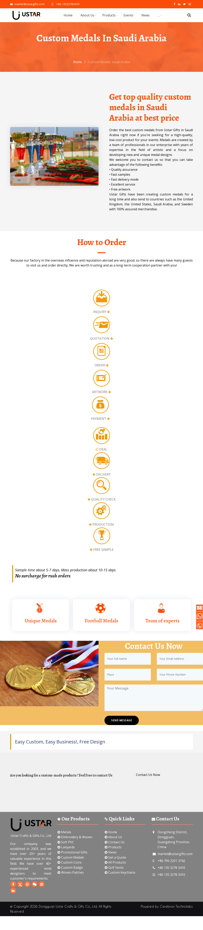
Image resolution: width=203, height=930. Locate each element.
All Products (115, 862)
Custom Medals (70, 857)
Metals (64, 832)
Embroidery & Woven (74, 837)
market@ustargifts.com (27, 4)
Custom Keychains (120, 872)
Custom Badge (70, 867)
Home (68, 15)
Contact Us (114, 842)
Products (109, 15)
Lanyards (66, 847)
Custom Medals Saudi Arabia (109, 62)
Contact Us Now (148, 775)
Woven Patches (70, 872)
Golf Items (114, 867)
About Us (87, 15)
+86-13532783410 (65, 4)
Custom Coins (69, 862)
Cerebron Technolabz (176, 906)
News (145, 15)
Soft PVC (65, 842)
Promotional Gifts (72, 852)
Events (128, 15)
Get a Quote (115, 857)
